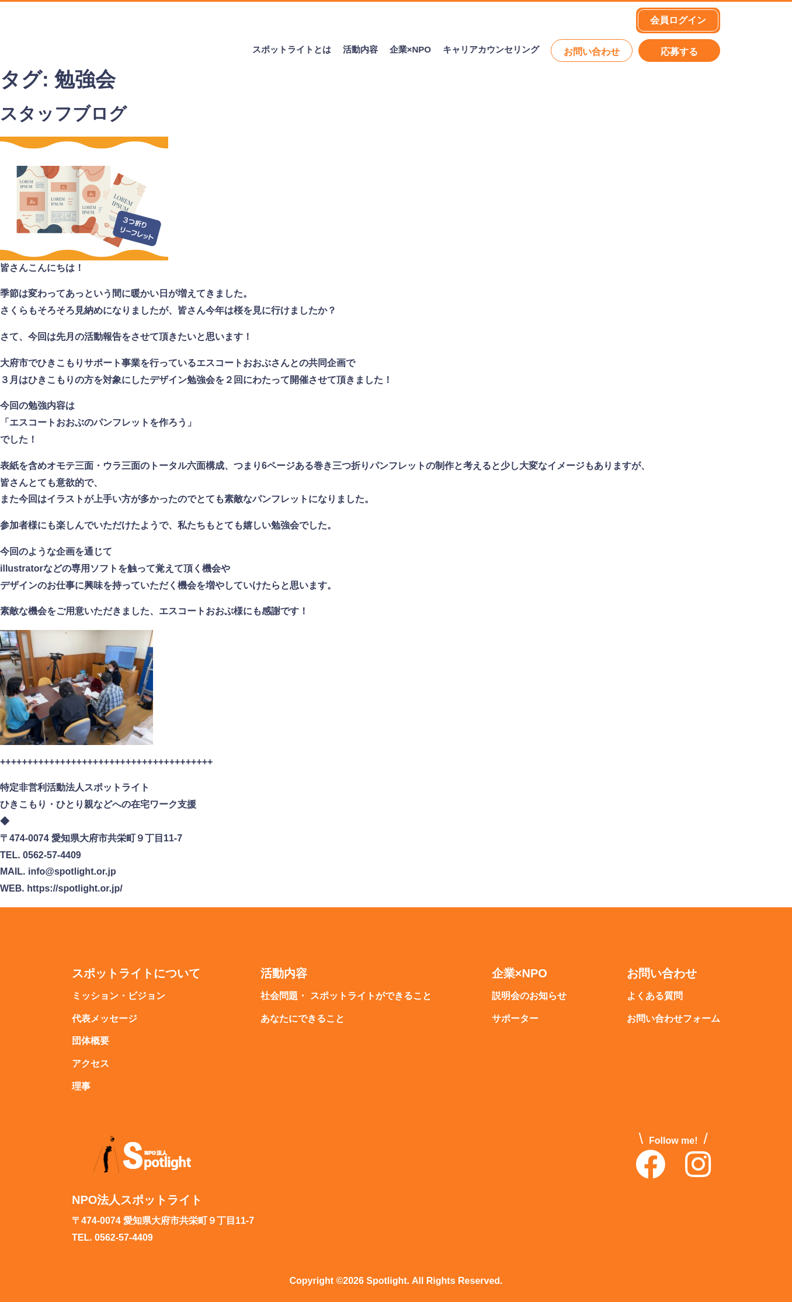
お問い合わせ (592, 52)
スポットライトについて (136, 973)
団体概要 (90, 1041)
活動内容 (360, 50)
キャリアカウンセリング (491, 50)
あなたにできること (302, 1019)
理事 (81, 1087)
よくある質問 (655, 996)
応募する (679, 52)
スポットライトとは (291, 50)
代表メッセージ (104, 1019)
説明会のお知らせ (529, 996)
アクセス (90, 1064)
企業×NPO (410, 50)
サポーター (515, 1019)
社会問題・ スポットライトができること (345, 996)
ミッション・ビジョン (118, 996)
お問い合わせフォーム (673, 1019)
